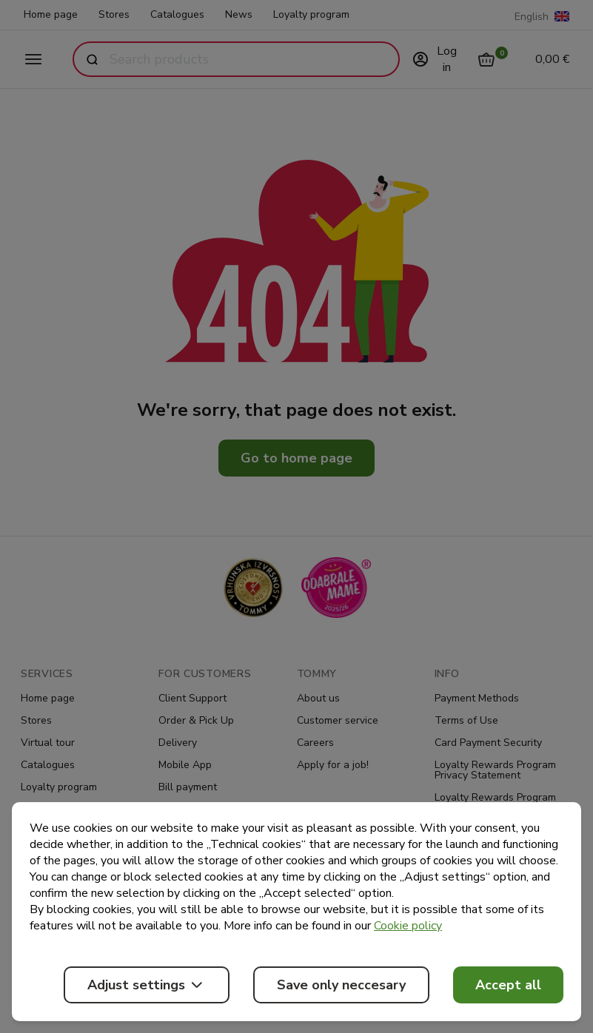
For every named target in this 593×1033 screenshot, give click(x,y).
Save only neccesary (341, 985)
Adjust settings (146, 985)
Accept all (508, 985)
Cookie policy (408, 926)
